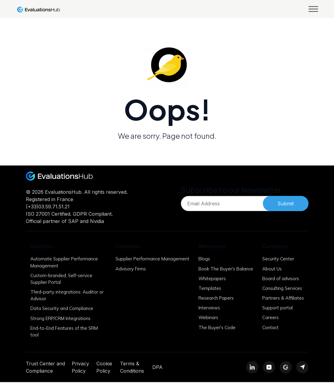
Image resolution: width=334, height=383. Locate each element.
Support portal (276, 308)
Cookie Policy (104, 368)
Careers (269, 318)
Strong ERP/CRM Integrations (61, 319)
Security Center (277, 259)
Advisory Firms (128, 275)
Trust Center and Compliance (45, 368)
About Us (271, 269)
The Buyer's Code (214, 328)
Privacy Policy (80, 368)
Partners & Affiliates (282, 298)
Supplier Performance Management (135, 262)
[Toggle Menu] (313, 9)
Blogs (202, 259)
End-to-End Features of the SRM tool (65, 332)
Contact (269, 328)
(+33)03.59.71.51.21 (48, 207)
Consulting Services (281, 288)
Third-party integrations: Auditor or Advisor (67, 295)
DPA (157, 368)
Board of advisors (279, 278)
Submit (285, 203)
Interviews (207, 308)
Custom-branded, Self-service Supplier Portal (61, 279)
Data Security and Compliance (62, 309)
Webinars (206, 318)
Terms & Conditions (132, 368)
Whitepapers (210, 278)
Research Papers (214, 298)
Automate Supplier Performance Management (64, 262)
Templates (207, 288)
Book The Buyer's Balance (224, 269)
